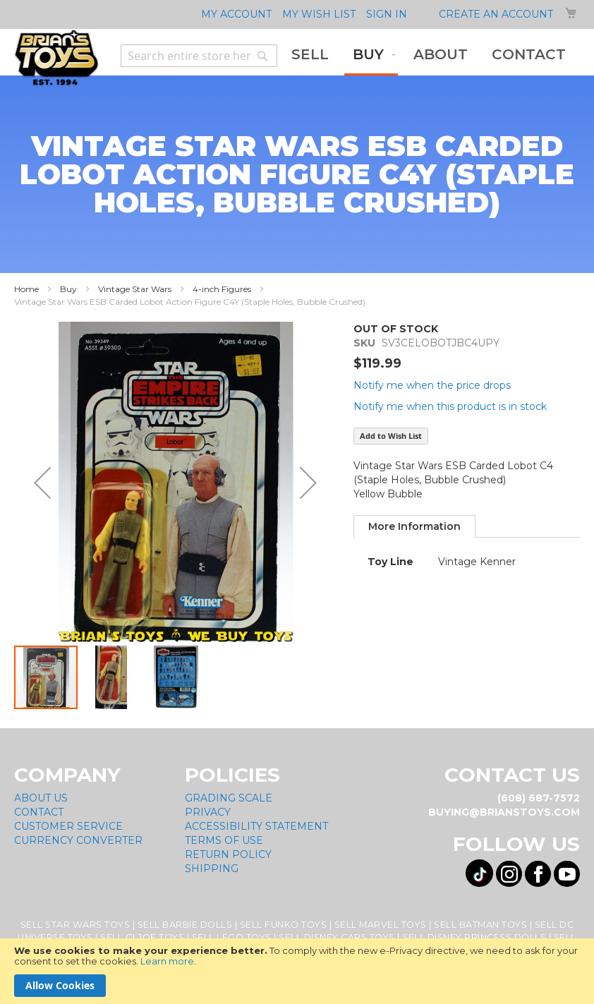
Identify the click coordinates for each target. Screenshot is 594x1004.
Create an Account (496, 14)
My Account (236, 14)
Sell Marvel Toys (380, 924)
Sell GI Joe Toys (142, 937)
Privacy (208, 812)
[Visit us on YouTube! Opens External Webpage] (567, 874)
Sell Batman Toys (480, 924)
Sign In (386, 14)
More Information (414, 526)
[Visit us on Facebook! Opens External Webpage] (538, 874)
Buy (68, 289)
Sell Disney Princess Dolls (474, 937)
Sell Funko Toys (283, 924)
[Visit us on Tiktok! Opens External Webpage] (479, 873)
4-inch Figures (222, 289)
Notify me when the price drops (432, 385)
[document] (297, 971)
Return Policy (228, 854)
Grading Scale (228, 798)
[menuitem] (310, 54)
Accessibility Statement (256, 826)
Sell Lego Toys (232, 937)
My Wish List (319, 14)
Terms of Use (224, 840)
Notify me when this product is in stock (450, 406)
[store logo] (56, 58)
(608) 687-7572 (538, 798)
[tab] (414, 526)
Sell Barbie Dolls (185, 924)
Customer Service (68, 826)
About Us (41, 798)
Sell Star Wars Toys (75, 924)
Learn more (167, 961)
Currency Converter (78, 840)
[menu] (428, 55)
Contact (38, 812)
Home (26, 289)
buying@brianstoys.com (504, 812)
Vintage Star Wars (134, 289)
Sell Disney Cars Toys (337, 937)
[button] (42, 483)
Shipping (211, 868)
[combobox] (199, 55)
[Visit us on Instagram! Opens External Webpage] (509, 874)
